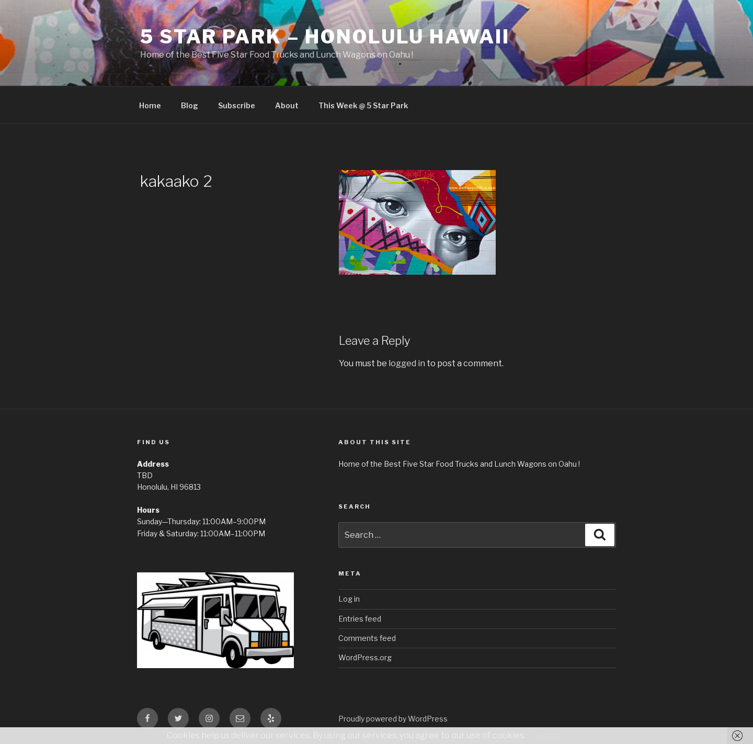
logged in (407, 363)
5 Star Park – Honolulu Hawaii (325, 36)
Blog (189, 105)
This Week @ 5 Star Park (363, 105)
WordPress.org (365, 657)
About (287, 105)
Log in (349, 598)
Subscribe (236, 105)
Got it (549, 735)
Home (150, 105)
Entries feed (359, 618)
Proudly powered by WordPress (393, 718)
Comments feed (367, 638)
